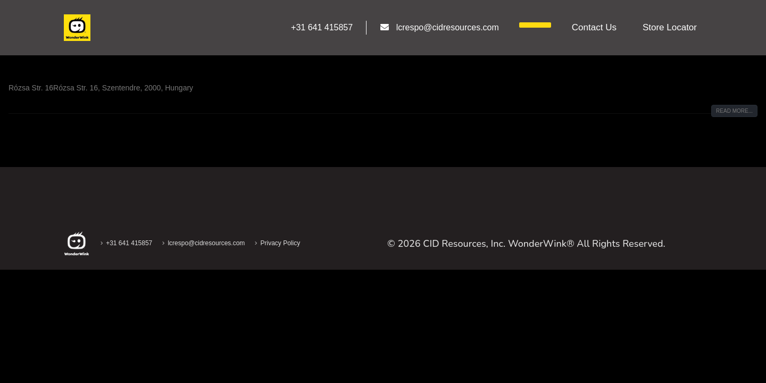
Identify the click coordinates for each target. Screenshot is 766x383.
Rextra (30, 64)
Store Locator (670, 27)
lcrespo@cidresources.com (206, 243)
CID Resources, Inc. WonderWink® (498, 243)
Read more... (734, 111)
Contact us (594, 27)
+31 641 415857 (129, 243)
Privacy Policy (280, 243)
